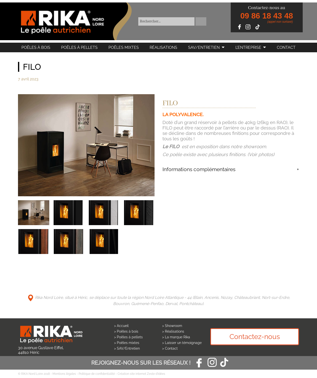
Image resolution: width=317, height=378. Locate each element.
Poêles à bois (35, 47)
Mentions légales (64, 374)
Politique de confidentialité (97, 374)
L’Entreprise (248, 47)
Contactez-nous (254, 337)
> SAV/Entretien (127, 348)
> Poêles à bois (126, 331)
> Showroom (172, 326)
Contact (286, 47)
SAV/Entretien (204, 47)
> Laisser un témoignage (182, 343)
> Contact (170, 348)
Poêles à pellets (79, 47)
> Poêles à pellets (128, 337)
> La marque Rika (176, 337)
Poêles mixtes (123, 47)
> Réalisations (173, 331)
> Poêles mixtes (126, 343)
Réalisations (163, 47)
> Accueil (121, 326)
